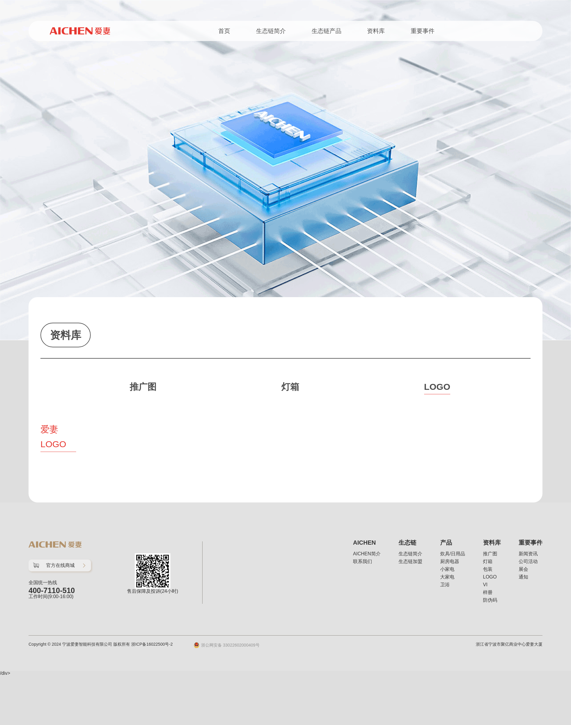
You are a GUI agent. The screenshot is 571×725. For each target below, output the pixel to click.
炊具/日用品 (452, 553)
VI (485, 584)
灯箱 (487, 561)
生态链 (407, 543)
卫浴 (445, 584)
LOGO (490, 577)
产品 (446, 543)
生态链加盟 (410, 561)
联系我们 (362, 561)
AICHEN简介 (366, 553)
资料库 (492, 543)
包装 (487, 569)
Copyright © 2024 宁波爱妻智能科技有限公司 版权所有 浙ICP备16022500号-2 (101, 644)
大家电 (447, 577)
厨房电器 (449, 561)
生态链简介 (410, 553)
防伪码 (490, 600)
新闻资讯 (528, 553)
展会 (523, 569)
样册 (487, 592)
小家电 (447, 569)
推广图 (490, 553)
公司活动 (528, 561)
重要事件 (530, 543)
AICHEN (364, 543)
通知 (523, 577)
